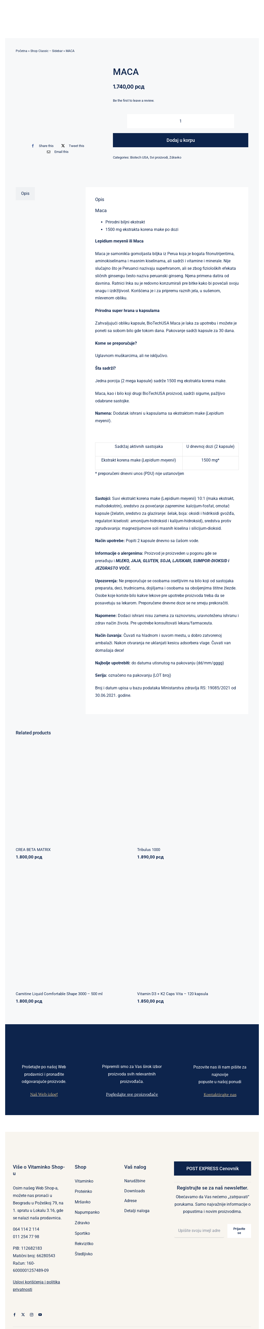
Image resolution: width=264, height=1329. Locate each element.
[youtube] (40, 1314)
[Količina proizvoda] (180, 121)
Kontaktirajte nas (220, 1094)
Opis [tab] (25, 193)
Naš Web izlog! (44, 1094)
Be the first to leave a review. (133, 100)
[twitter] (23, 1314)
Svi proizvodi (159, 157)
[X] (72, 146)
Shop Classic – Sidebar (46, 51)
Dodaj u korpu (181, 140)
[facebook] (14, 1314)
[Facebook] (41, 146)
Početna (21, 51)
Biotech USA (139, 157)
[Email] (56, 152)
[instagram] (31, 1314)
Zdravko (175, 157)
